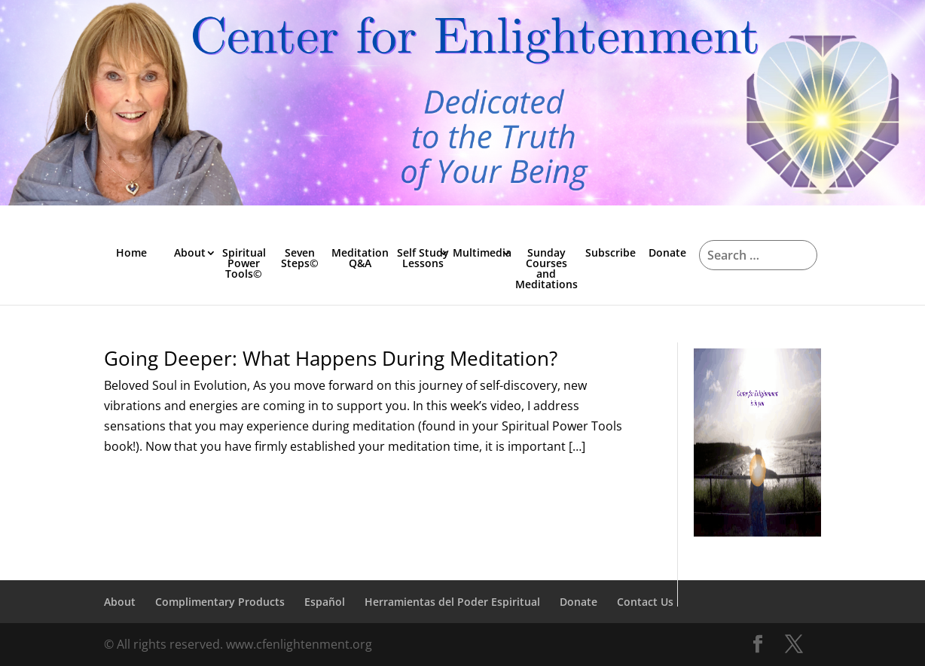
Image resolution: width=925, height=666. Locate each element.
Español (324, 602)
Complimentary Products (220, 602)
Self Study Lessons (423, 257)
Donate (667, 252)
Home (131, 252)
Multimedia (482, 252)
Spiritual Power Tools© (244, 263)
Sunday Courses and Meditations (546, 268)
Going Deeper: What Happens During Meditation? (330, 358)
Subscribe (610, 252)
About (190, 252)
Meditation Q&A (360, 257)
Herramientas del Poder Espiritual (452, 602)
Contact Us (645, 602)
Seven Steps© (300, 257)
